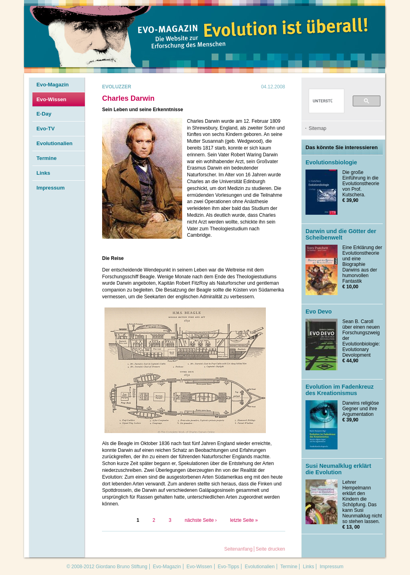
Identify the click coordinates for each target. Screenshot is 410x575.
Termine (46, 158)
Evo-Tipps (228, 566)
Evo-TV (45, 129)
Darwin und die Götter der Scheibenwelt (340, 234)
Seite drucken (270, 549)
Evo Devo (318, 311)
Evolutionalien (54, 143)
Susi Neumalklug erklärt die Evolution (338, 469)
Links (43, 173)
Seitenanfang (238, 549)
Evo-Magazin (52, 85)
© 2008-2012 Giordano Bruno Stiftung (106, 566)
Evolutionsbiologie (331, 162)
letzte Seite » (244, 520)
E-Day (43, 114)
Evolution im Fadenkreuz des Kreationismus (339, 389)
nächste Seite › (201, 520)
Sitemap (317, 128)
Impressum (50, 188)
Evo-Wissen (51, 99)
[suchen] (322, 101)
